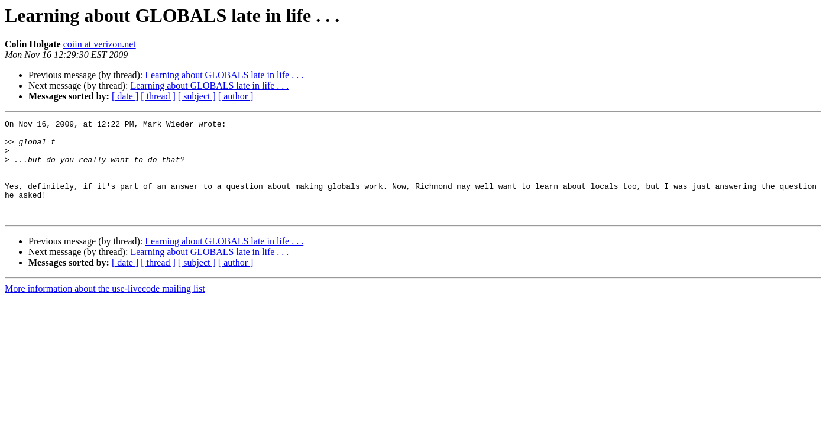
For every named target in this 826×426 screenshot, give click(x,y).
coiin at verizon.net (99, 44)
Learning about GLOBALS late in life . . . (224, 75)
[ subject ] (197, 96)
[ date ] (125, 96)
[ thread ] (158, 96)
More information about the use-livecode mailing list (105, 308)
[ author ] (236, 96)
